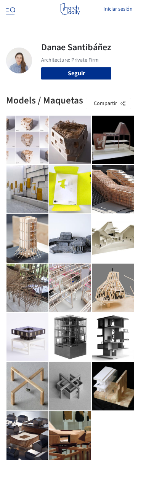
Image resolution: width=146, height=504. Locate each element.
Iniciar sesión (118, 9)
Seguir (76, 73)
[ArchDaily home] (70, 9)
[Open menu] (10, 9)
